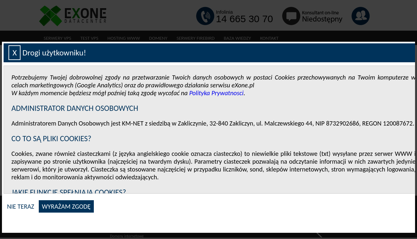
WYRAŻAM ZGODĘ (66, 206)
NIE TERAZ (20, 206)
